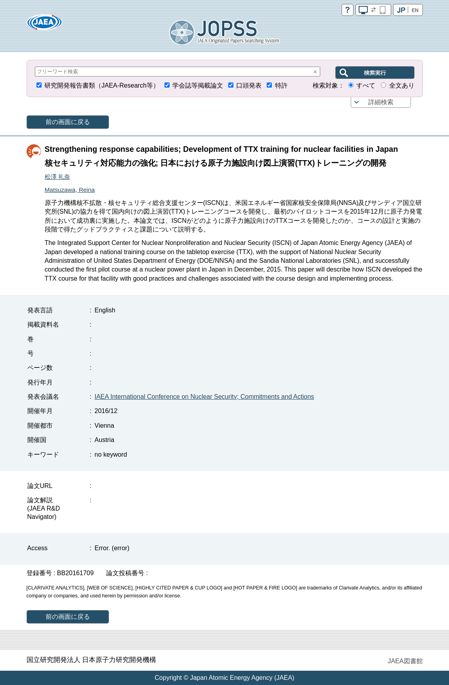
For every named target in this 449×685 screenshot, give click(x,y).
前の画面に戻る (68, 122)
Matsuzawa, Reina (70, 189)
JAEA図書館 (405, 661)
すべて (365, 85)
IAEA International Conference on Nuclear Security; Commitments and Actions (204, 396)
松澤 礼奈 (57, 176)
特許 (281, 85)
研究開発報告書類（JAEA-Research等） (101, 85)
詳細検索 (381, 102)
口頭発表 (249, 85)
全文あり (402, 85)
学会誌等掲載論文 (197, 85)
